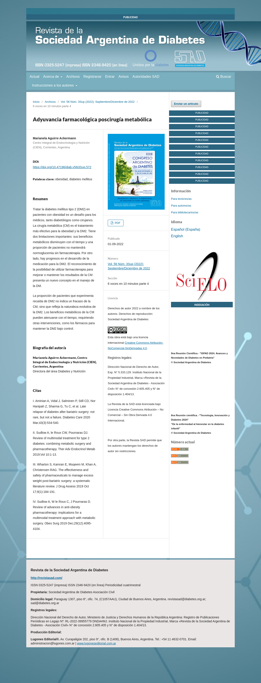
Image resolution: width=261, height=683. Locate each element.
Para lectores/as (181, 198)
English (177, 236)
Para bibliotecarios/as (184, 212)
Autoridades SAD (145, 76)
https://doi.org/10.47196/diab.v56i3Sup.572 (62, 167)
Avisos (123, 76)
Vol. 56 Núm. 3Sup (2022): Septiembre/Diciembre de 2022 (97, 101)
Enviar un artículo (186, 103)
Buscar (223, 76)
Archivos (73, 76)
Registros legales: (120, 357)
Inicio (36, 101)
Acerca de (51, 76)
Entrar (110, 76)
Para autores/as (181, 205)
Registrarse (92, 76)
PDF (117, 223)
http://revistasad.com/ (46, 578)
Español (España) (185, 229)
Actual (34, 76)
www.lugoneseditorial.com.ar (96, 643)
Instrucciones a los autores (53, 85)
